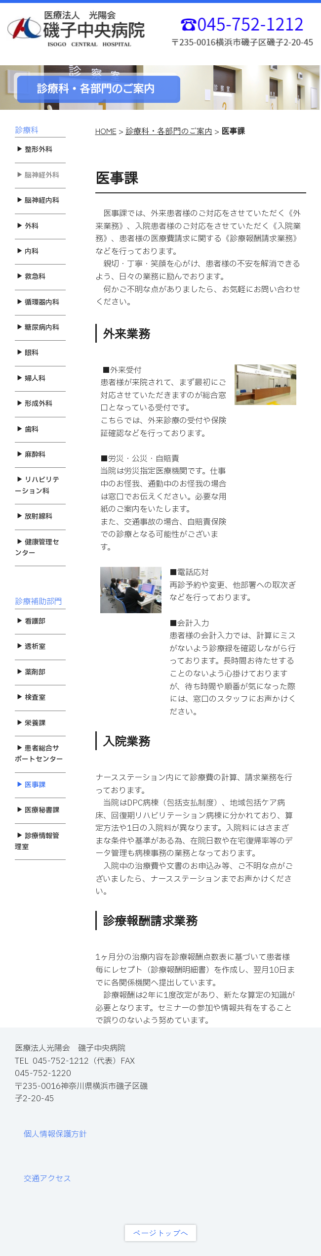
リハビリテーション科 (37, 485)
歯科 (27, 429)
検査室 (30, 697)
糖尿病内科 (37, 327)
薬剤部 (30, 672)
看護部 (30, 621)
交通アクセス (47, 1179)
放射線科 (34, 516)
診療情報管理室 (37, 841)
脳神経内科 (37, 200)
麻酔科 (30, 454)
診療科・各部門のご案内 (168, 130)
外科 (27, 226)
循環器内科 (37, 302)
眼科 (27, 353)
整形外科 (34, 149)
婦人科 (30, 378)
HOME (106, 130)
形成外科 (34, 404)
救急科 (30, 276)
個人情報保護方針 (55, 1134)
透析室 (30, 646)
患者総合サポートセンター (39, 753)
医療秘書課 (37, 810)
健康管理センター (37, 547)
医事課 (30, 785)
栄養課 (30, 723)
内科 (27, 251)
